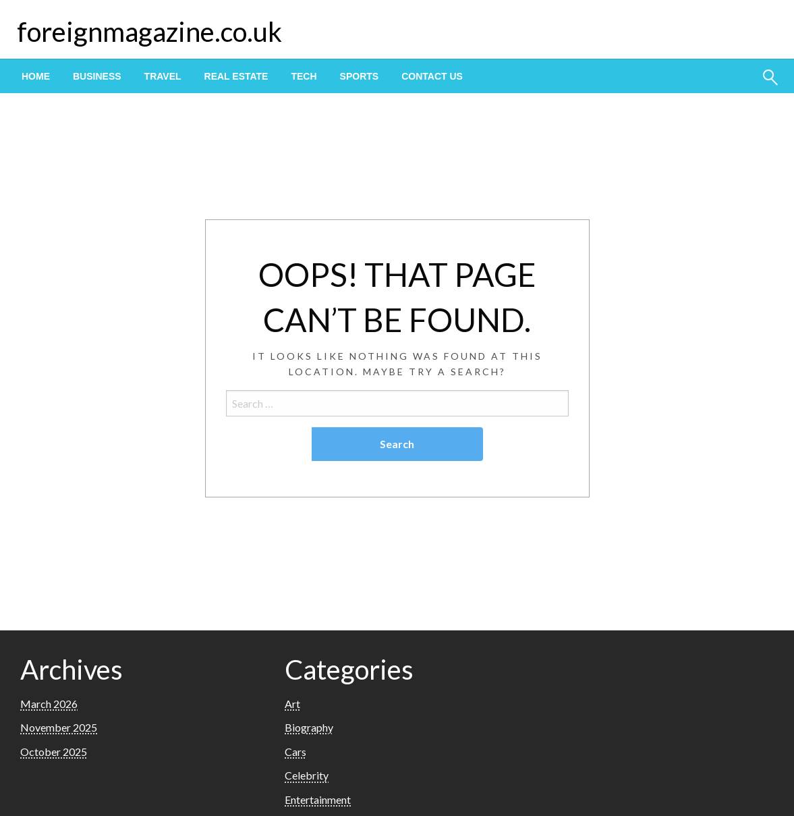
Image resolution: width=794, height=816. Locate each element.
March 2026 (49, 703)
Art (292, 703)
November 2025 (58, 727)
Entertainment (318, 799)
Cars (295, 751)
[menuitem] (35, 76)
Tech (303, 76)
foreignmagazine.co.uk (149, 32)
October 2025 (53, 751)
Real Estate (236, 76)
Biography (309, 727)
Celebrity (307, 775)
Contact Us (432, 76)
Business (97, 76)
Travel (162, 76)
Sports (359, 76)
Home (36, 76)
